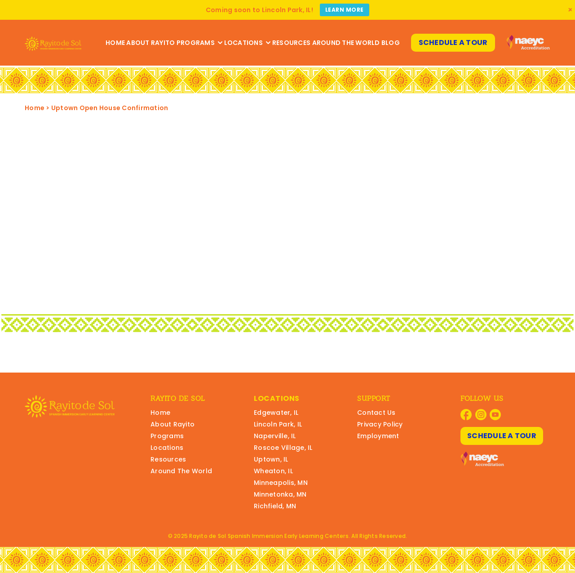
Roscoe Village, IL (283, 447)
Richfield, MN (275, 506)
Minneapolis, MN (281, 482)
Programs (200, 42)
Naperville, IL (275, 435)
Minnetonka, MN (280, 494)
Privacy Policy (380, 424)
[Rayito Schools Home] (53, 42)
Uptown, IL (271, 459)
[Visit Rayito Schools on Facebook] (466, 414)
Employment (378, 435)
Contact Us (376, 412)
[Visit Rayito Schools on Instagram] (481, 414)
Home (115, 42)
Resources (291, 42)
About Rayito (150, 42)
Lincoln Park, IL (278, 424)
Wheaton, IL (273, 470)
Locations (247, 42)
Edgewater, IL (276, 412)
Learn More (344, 9)
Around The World (346, 42)
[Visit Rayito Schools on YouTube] (495, 414)
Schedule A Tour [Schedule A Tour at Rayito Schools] (453, 42)
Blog (390, 42)
